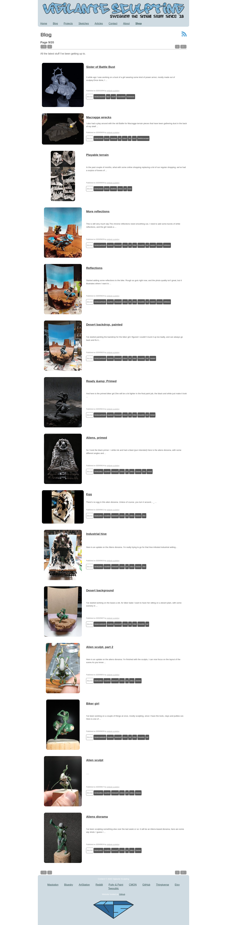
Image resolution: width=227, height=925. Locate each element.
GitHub (146, 884)
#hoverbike (141, 245)
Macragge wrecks (98, 117)
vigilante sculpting (113, 91)
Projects (68, 23)
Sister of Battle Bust (100, 67)
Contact (113, 23)
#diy (129, 138)
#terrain (107, 138)
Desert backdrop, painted (104, 324)
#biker (134, 245)
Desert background (100, 590)
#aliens (132, 471)
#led (119, 138)
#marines (138, 471)
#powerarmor (130, 96)
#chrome (159, 245)
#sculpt (113, 96)
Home (43, 23)
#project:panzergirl (99, 96)
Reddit (99, 884)
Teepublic (113, 888)
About (126, 23)
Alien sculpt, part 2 (99, 647)
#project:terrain (98, 138)
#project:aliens (98, 471)
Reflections (94, 268)
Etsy (177, 884)
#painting (152, 245)
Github (122, 894)
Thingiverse (162, 884)
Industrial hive (96, 533)
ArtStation (84, 884)
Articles (99, 23)
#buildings (113, 188)
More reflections (97, 211)
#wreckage (114, 138)
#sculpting (110, 245)
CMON (133, 884)
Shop (138, 23)
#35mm (124, 138)
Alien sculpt (94, 760)
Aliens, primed (96, 437)
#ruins (134, 138)
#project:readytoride (100, 245)
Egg (89, 494)
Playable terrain (97, 154)
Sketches (84, 23)
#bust (108, 96)
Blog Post (89, 96)
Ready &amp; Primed (101, 381)
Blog (55, 23)
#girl (147, 245)
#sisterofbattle (121, 96)
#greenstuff (118, 245)
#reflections (167, 245)
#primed (152, 415)
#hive (144, 471)
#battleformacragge (143, 138)
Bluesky (68, 884)
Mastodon (52, 884)
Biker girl (92, 703)
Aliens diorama (97, 816)
